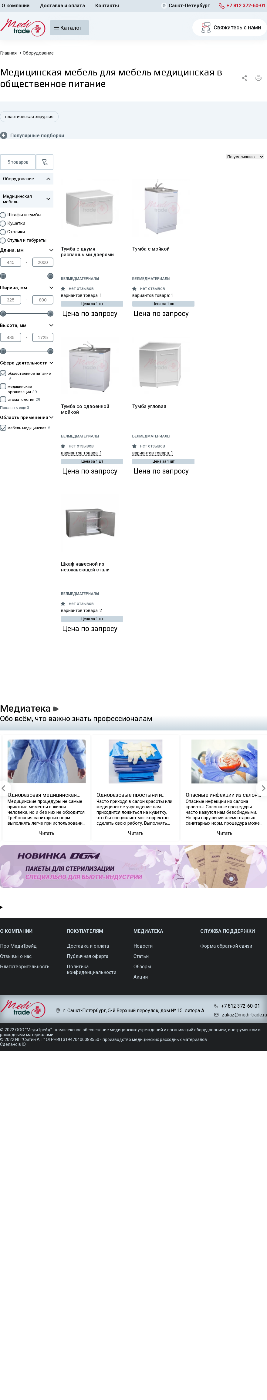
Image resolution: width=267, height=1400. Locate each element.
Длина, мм (26, 250)
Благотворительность (24, 966)
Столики (16, 231)
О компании (15, 5)
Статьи (141, 956)
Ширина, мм (26, 288)
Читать (46, 833)
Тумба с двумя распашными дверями (87, 252)
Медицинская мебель (26, 199)
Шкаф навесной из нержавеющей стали (85, 567)
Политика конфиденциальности (91, 969)
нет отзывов (81, 288)
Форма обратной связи (226, 946)
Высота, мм (26, 325)
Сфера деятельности (26, 363)
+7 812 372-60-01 (245, 5)
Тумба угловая (149, 406)
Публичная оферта (87, 956)
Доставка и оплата (62, 5)
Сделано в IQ (13, 1044)
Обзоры (142, 966)
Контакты (107, 5)
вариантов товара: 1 (81, 295)
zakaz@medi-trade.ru (244, 1015)
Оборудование (38, 53)
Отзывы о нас (16, 956)
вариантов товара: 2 (81, 610)
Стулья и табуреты (26, 240)
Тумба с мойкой (151, 249)
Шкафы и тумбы (24, 215)
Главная (8, 53)
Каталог (68, 28)
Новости (143, 946)
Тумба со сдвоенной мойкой (85, 409)
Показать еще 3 (14, 407)
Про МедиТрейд (18, 946)
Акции (141, 977)
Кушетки (16, 223)
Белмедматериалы (80, 279)
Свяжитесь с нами (229, 27)
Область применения (26, 417)
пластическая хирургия (29, 116)
